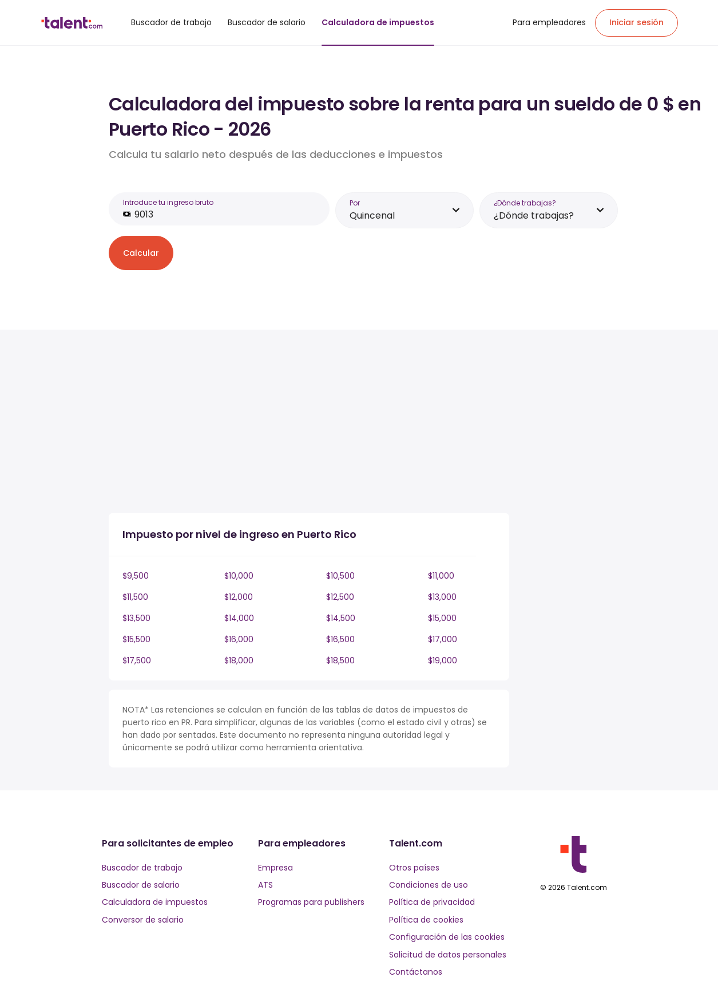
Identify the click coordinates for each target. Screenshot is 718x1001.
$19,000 (442, 660)
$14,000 (239, 618)
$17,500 (136, 660)
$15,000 (442, 618)
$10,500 (340, 575)
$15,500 (136, 639)
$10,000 (238, 575)
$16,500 (340, 639)
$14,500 (340, 618)
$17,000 (442, 639)
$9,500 (135, 575)
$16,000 (238, 639)
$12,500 (340, 597)
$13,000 (442, 597)
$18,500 (340, 660)
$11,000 (441, 575)
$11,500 (135, 597)
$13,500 (136, 618)
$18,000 (238, 660)
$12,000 (238, 597)
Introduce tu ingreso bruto (168, 202)
